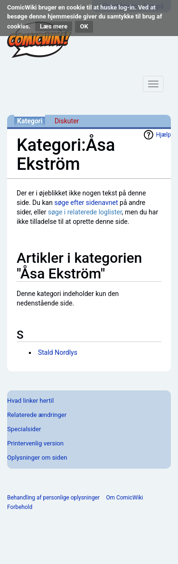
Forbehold (19, 507)
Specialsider (24, 429)
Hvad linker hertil (30, 400)
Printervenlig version (35, 443)
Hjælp (163, 134)
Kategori (29, 121)
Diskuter (67, 121)
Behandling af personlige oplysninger (53, 497)
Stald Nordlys (57, 352)
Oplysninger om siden (37, 457)
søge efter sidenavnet (86, 202)
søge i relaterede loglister (85, 212)
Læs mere (53, 26)
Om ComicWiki (124, 497)
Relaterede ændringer (36, 414)
